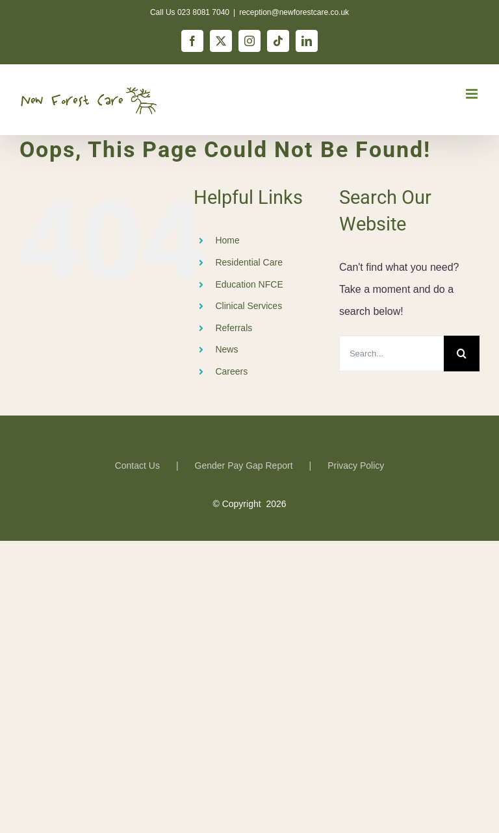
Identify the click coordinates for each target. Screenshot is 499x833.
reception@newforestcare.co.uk (294, 12)
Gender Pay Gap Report (244, 465)
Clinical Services (248, 306)
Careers (231, 371)
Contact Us (137, 465)
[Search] (462, 353)
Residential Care (249, 262)
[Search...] (391, 353)
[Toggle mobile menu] (473, 94)
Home (227, 240)
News (226, 349)
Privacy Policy (355, 465)
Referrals (233, 328)
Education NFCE (249, 284)
